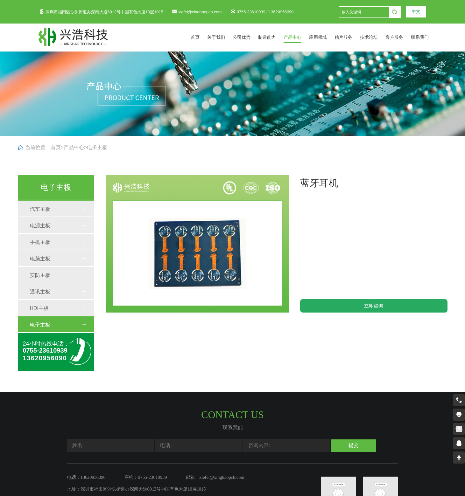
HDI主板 (39, 308)
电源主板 (40, 225)
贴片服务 (350, 37)
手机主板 (40, 242)
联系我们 (427, 37)
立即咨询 (373, 305)
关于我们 (223, 37)
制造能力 (274, 37)
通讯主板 (40, 291)
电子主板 (97, 147)
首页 (202, 37)
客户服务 (401, 37)
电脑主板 (40, 258)
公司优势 (248, 37)
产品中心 (299, 37)
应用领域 (325, 37)
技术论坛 (376, 37)
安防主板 (40, 275)
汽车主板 (40, 209)
